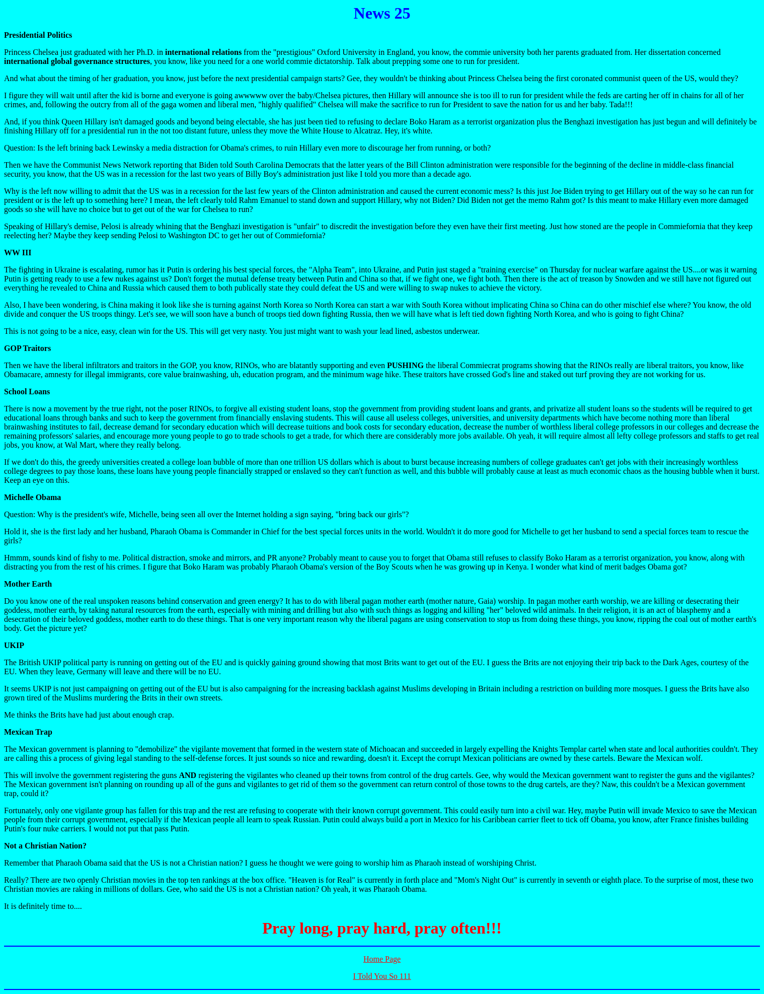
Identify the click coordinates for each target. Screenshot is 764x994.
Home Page (382, 959)
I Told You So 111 (382, 976)
